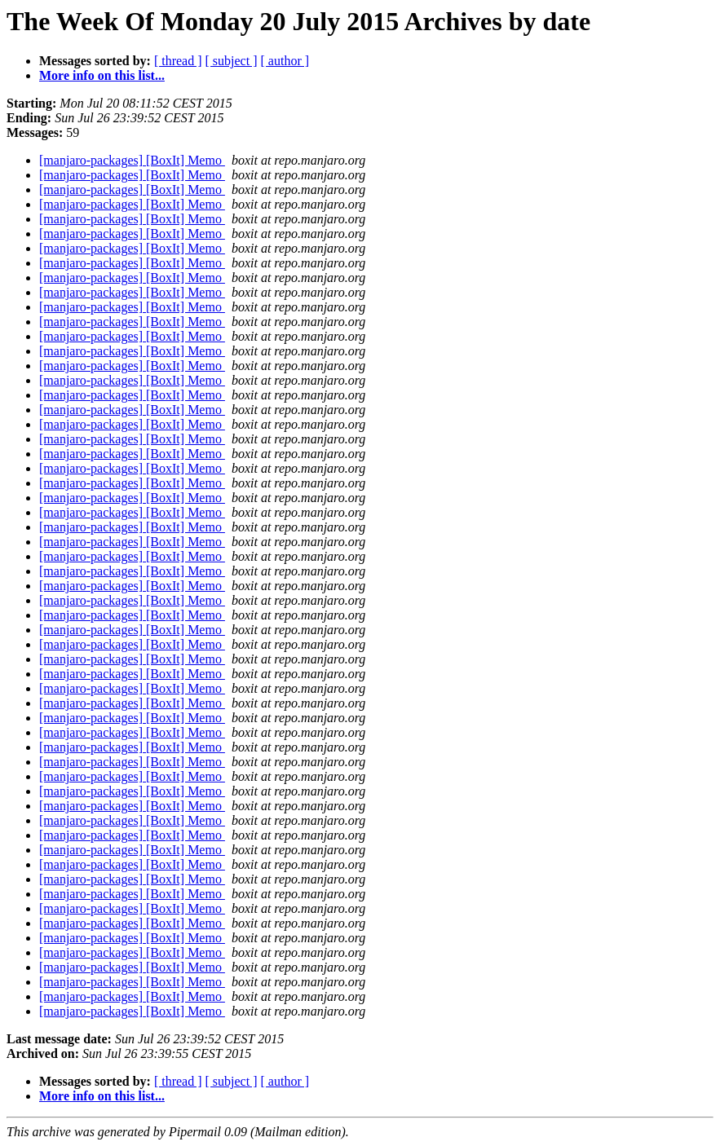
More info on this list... (102, 75)
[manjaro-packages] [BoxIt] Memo (132, 160)
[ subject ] (231, 61)
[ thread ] (178, 61)
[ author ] (285, 61)
